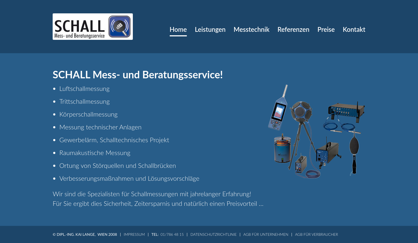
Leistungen (210, 29)
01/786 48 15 (172, 234)
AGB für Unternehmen (265, 234)
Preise (326, 29)
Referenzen (293, 29)
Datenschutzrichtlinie (214, 234)
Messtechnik (251, 29)
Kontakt (354, 29)
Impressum (134, 234)
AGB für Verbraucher (316, 234)
